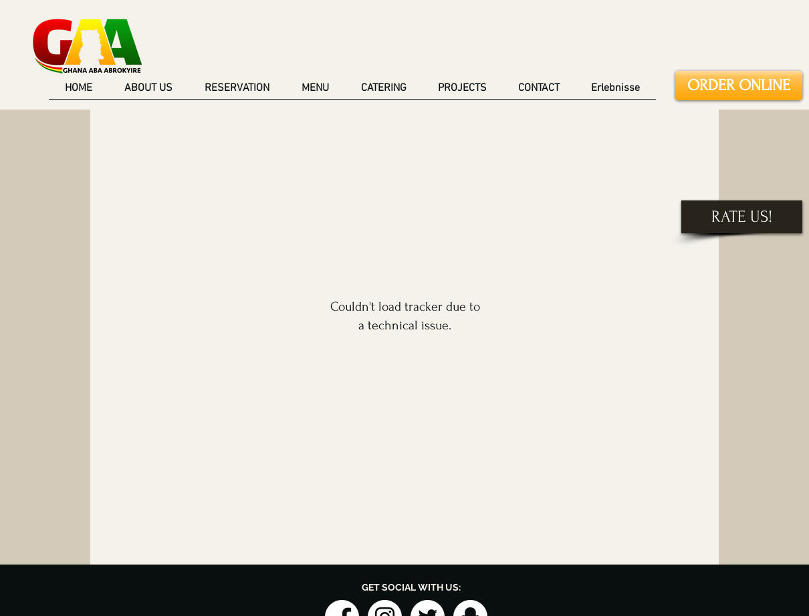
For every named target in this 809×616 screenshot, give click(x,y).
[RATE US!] (741, 216)
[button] (463, 93)
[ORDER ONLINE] (738, 85)
